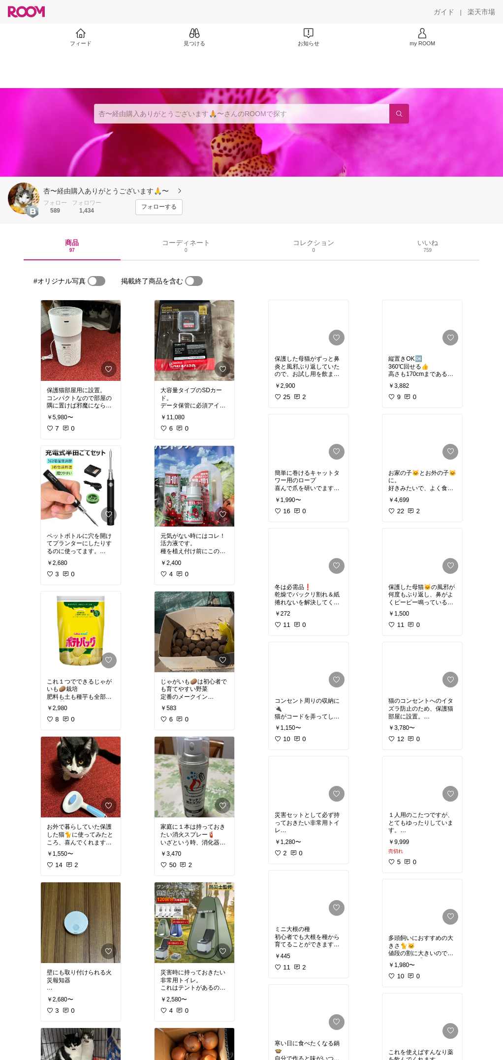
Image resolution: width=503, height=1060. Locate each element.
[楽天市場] (481, 11)
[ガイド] (444, 11)
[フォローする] (159, 207)
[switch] (96, 281)
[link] (81, 340)
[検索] (399, 114)
